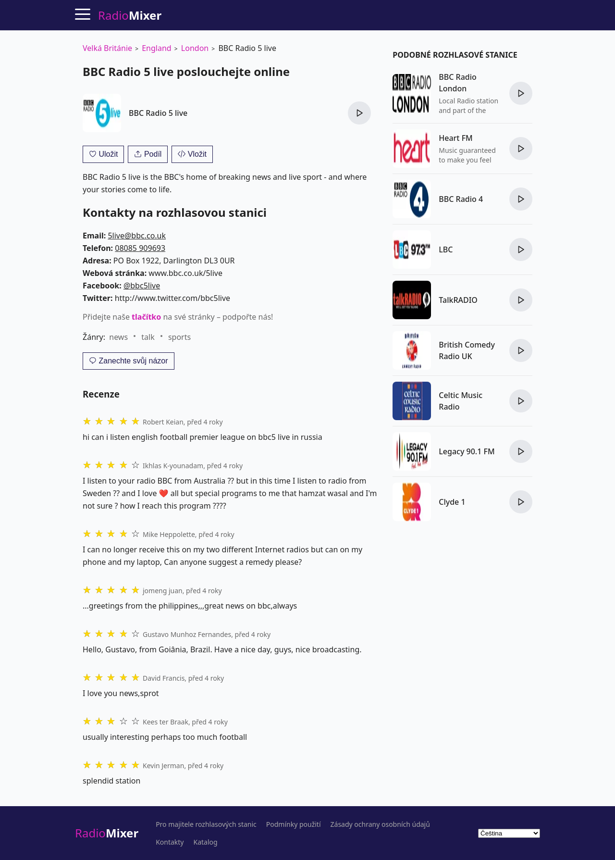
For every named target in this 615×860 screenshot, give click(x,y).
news (118, 337)
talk (147, 337)
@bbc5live (141, 285)
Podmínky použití (293, 824)
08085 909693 (140, 248)
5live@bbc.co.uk (137, 235)
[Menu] (82, 14)
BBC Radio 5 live (158, 113)
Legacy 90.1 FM (466, 451)
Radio (106, 833)
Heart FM (456, 138)
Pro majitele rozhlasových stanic (206, 824)
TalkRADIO (458, 300)
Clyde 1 (452, 502)
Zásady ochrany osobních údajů (380, 824)
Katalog (206, 842)
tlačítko (146, 317)
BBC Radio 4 (461, 199)
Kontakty (170, 842)
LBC (446, 249)
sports (179, 337)
